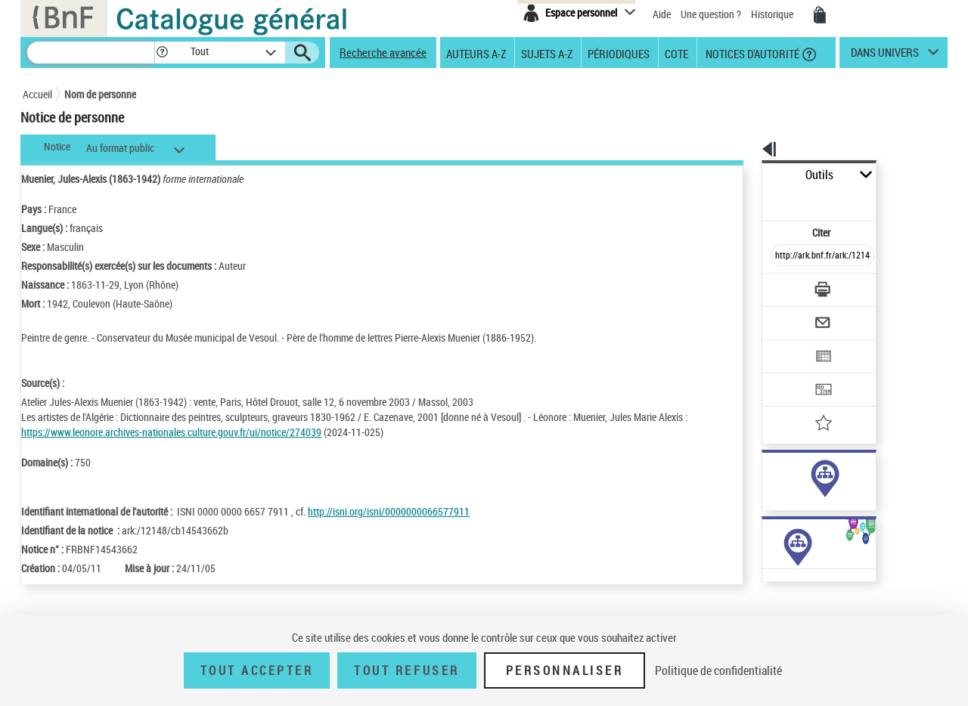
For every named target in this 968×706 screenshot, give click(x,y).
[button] (162, 52)
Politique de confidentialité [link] (718, 670)
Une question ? (711, 14)
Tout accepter (257, 670)
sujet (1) (763, 490)
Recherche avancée (383, 52)
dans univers (885, 56)
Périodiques (619, 52)
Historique (773, 14)
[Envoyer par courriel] (780, 286)
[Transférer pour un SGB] (787, 345)
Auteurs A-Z (476, 52)
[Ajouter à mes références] (789, 374)
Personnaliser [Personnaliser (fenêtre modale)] (565, 670)
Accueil (37, 94)
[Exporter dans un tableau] (791, 315)
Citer (756, 199)
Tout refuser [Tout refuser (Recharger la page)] (406, 670)
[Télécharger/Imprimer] (783, 256)
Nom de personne (100, 94)
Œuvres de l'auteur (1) (771, 603)
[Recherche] (90, 52)
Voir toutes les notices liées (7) (802, 521)
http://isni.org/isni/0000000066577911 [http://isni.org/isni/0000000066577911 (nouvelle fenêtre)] (389, 511)
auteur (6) (767, 475)
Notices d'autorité (751, 52)
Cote (676, 52)
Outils (745, 175)
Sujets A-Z (546, 52)
